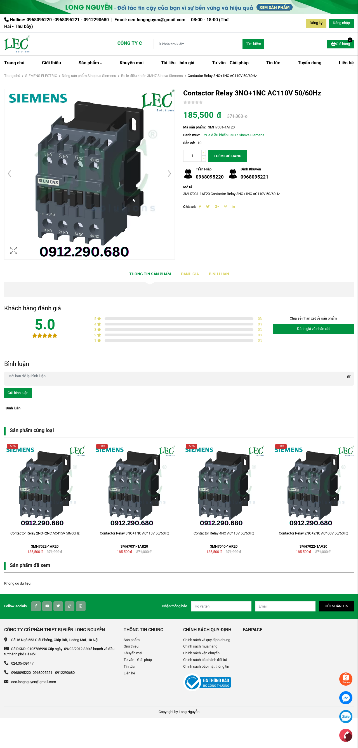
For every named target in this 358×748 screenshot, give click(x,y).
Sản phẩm (90, 62)
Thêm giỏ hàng (227, 156)
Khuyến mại (131, 62)
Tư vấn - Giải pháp (230, 62)
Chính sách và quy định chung (206, 640)
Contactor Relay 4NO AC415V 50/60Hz (224, 533)
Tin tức (273, 62)
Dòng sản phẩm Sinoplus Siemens (89, 76)
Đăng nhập (341, 23)
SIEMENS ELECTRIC (41, 76)
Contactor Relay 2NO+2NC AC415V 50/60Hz (44, 533)
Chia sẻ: (189, 207)
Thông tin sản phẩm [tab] (150, 274)
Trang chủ (14, 62)
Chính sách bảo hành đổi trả (205, 660)
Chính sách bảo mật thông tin (206, 666)
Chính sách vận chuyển (201, 653)
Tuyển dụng (309, 62)
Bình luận (219, 274)
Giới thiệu (51, 62)
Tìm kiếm (253, 44)
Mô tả (187, 187)
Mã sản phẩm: (194, 127)
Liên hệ (346, 62)
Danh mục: (191, 135)
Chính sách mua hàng (200, 646)
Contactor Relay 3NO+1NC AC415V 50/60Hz (134, 533)
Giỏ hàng (341, 43)
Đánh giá (190, 274)
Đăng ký (316, 23)
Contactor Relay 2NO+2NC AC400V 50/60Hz (313, 533)
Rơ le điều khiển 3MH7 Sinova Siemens (152, 76)
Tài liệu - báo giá (177, 62)
